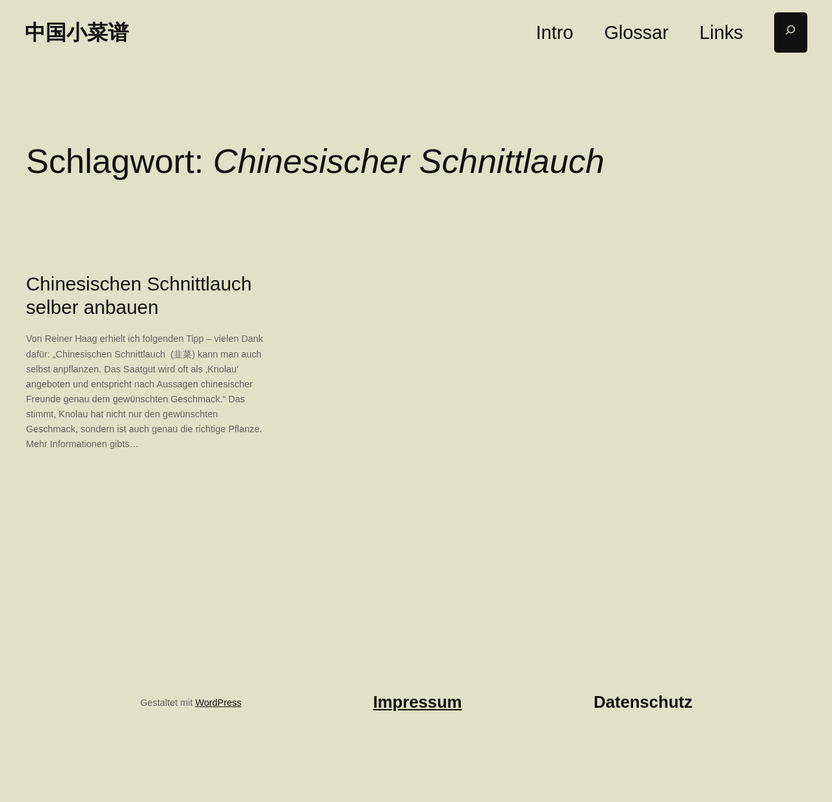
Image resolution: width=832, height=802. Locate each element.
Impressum (417, 702)
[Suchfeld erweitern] (790, 32)
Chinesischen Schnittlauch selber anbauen (139, 295)
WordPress (218, 702)
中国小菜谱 (77, 32)
